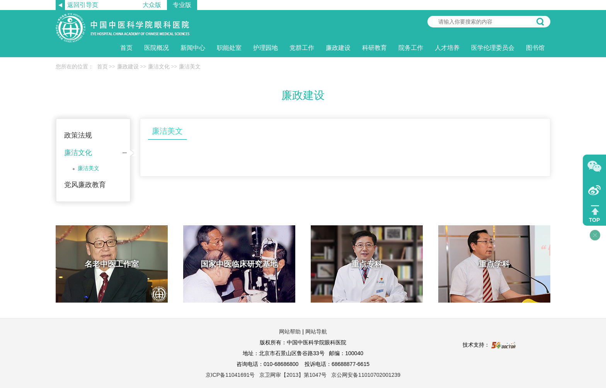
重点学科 (494, 264)
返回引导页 (82, 5)
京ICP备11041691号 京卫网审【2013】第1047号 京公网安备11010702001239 (303, 375)
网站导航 (316, 331)
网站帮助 (290, 331)
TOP (594, 220)
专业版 (182, 5)
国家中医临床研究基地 (239, 264)
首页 (126, 47)
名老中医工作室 (112, 264)
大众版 (152, 5)
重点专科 (366, 264)
